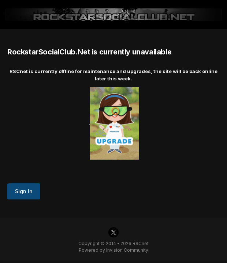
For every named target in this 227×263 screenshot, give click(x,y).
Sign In (24, 191)
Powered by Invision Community (113, 250)
